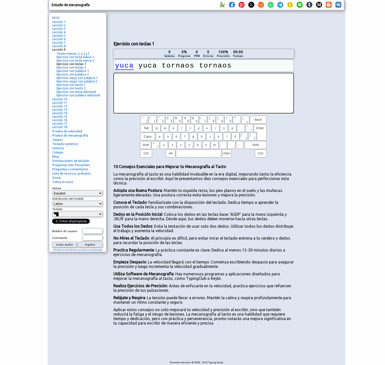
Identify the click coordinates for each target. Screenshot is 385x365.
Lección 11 (59, 102)
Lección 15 (59, 116)
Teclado (57, 209)
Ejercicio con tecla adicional (76, 91)
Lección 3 (58, 28)
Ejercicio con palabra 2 (73, 74)
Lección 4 (58, 32)
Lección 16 (59, 120)
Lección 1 (58, 21)
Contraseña (59, 237)
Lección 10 (59, 99)
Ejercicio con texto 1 (71, 84)
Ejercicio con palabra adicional (78, 95)
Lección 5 (58, 35)
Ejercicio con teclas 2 (71, 67)
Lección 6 (58, 39)
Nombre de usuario (64, 231)
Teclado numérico (65, 144)
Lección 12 (59, 106)
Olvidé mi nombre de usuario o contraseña (77, 250)
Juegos (57, 139)
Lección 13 (59, 109)
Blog (55, 156)
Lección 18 (59, 127)
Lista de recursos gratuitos (71, 173)
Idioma (56, 188)
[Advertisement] (203, 25)
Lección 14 (59, 113)
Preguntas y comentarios (70, 169)
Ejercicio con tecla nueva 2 (75, 60)
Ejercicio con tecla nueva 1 (75, 57)
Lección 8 (58, 46)
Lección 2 (58, 25)
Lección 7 (58, 42)
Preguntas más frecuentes (71, 165)
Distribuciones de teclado (70, 160)
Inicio (56, 17)
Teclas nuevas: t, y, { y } (73, 53)
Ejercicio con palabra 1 (73, 71)
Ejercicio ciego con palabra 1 (77, 77)
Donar (56, 177)
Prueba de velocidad (67, 131)
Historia (58, 148)
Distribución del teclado (68, 198)
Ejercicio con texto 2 (71, 88)
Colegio (58, 152)
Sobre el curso (62, 181)
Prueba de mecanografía (70, 135)
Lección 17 (59, 123)
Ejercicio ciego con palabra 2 (77, 81)
